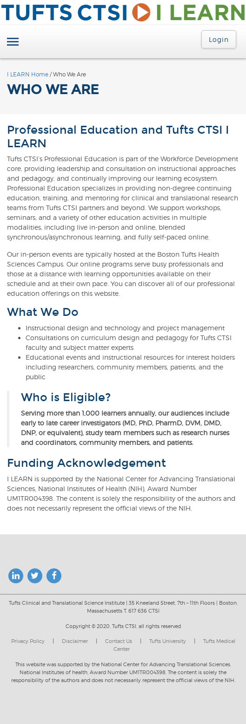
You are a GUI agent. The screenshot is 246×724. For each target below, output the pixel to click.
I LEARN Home (27, 74)
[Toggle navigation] (13, 43)
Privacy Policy (28, 641)
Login (219, 39)
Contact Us (118, 641)
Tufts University (167, 641)
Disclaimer (75, 641)
